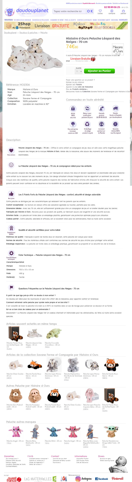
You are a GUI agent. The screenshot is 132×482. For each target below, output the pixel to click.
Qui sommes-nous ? (12, 458)
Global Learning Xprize (107, 460)
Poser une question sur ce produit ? (80, 80)
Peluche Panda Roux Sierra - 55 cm (110, 374)
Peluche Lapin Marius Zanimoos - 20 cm (91, 374)
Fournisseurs (57, 462)
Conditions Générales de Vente (15, 464)
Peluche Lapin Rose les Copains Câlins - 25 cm (91, 405)
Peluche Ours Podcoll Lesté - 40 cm (15, 405)
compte (112, 12)
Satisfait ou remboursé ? (37, 460)
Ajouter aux (74, 85)
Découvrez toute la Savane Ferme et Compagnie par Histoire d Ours (98, 91)
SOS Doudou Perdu (82, 460)
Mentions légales (11, 462)
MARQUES (123, 20)
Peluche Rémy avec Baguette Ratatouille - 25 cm (91, 442)
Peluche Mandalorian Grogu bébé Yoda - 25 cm (111, 442)
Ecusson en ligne (105, 458)
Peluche (43, 32)
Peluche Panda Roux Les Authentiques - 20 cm (110, 406)
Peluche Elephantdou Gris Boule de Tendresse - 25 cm (73, 375)
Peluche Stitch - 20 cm (53, 440)
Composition (13, 101)
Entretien (11, 104)
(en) (16, 466)
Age (9, 95)
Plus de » (77, 89)
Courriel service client (60, 458)
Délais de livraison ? (35, 464)
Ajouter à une (79, 87)
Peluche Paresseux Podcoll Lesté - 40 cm (34, 405)
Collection (12, 98)
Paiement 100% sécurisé (13, 460)
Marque (11, 89)
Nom (9, 92)
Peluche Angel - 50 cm (72, 440)
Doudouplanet (10, 32)
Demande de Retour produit (61, 460)
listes (100, 12)
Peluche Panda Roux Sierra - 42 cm (34, 374)
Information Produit (82, 458)
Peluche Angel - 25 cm (15, 440)
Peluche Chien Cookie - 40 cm (15, 374)
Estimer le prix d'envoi (75, 82)
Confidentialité (10, 466)
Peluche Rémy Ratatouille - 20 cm (34, 441)
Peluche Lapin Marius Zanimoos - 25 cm (53, 374)
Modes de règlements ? (36, 462)
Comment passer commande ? (38, 458)
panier (123, 12)
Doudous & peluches (28, 32)
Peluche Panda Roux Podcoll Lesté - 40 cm (53, 405)
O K (90, 11)
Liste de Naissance (82, 462)
